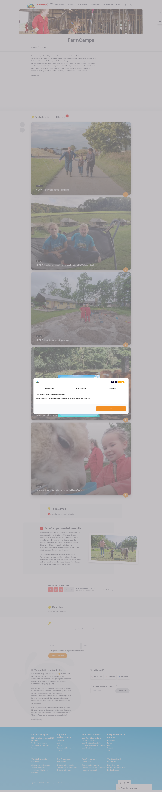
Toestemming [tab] (49, 388)
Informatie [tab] (112, 388)
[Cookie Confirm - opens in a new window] (118, 382)
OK (111, 409)
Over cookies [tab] (81, 388)
